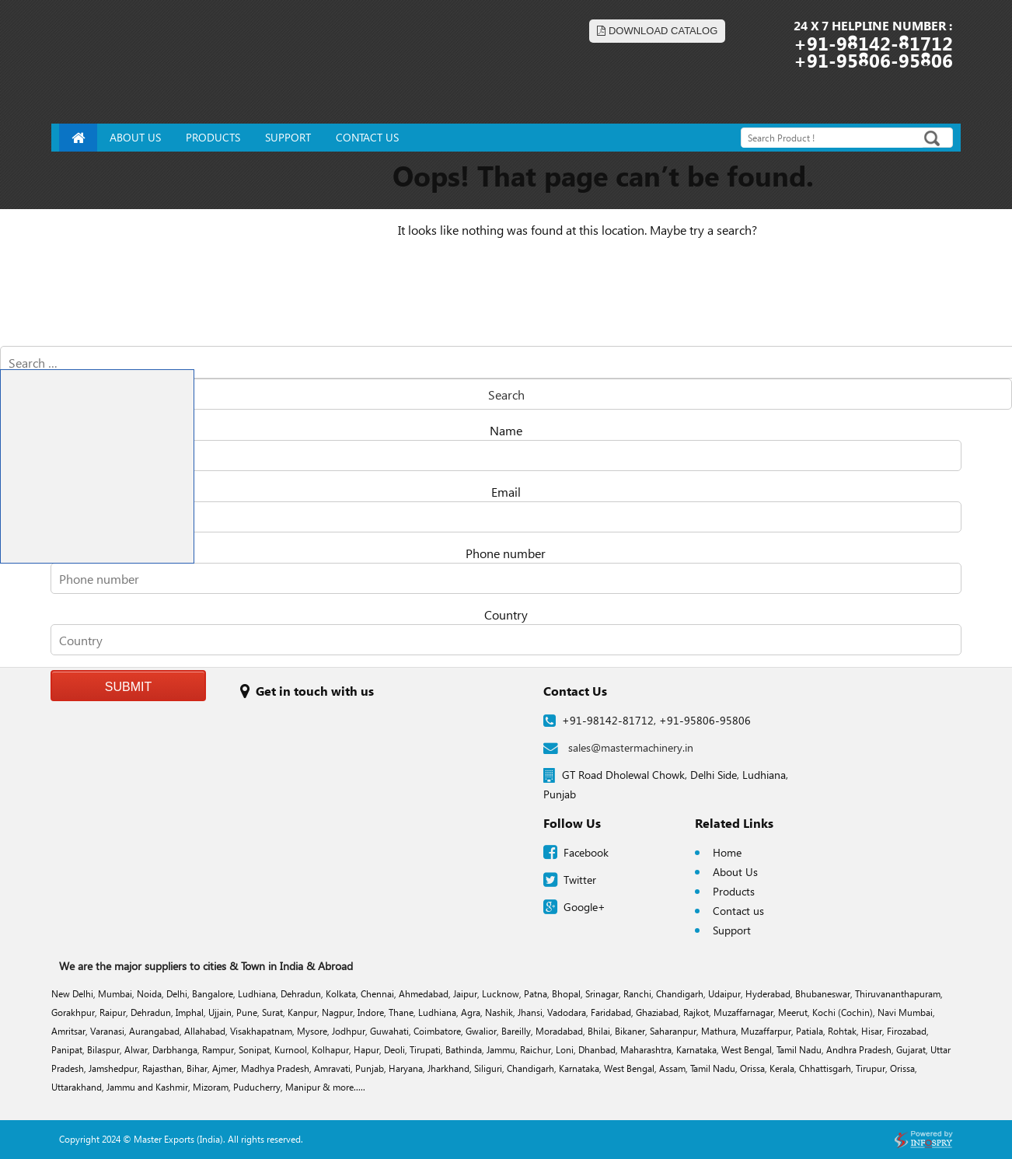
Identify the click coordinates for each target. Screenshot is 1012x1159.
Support (732, 930)
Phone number (506, 553)
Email (506, 491)
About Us (735, 871)
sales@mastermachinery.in (618, 747)
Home (727, 852)
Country (506, 614)
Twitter (580, 879)
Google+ (584, 906)
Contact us (738, 910)
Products (734, 891)
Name (506, 430)
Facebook (586, 852)
